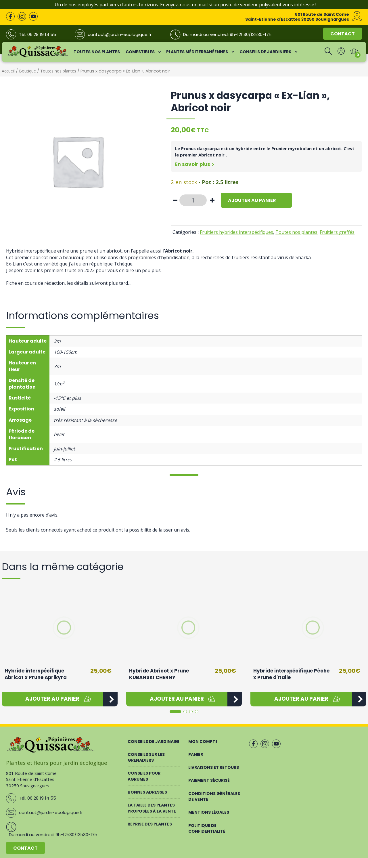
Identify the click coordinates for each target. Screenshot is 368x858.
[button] (52, 699)
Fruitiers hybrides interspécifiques (236, 232)
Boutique (27, 71)
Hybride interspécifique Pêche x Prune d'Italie (291, 674)
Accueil (8, 71)
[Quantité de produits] (193, 200)
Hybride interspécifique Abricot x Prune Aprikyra (36, 674)
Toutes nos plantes (58, 71)
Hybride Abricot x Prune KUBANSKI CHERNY (159, 674)
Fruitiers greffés (337, 232)
